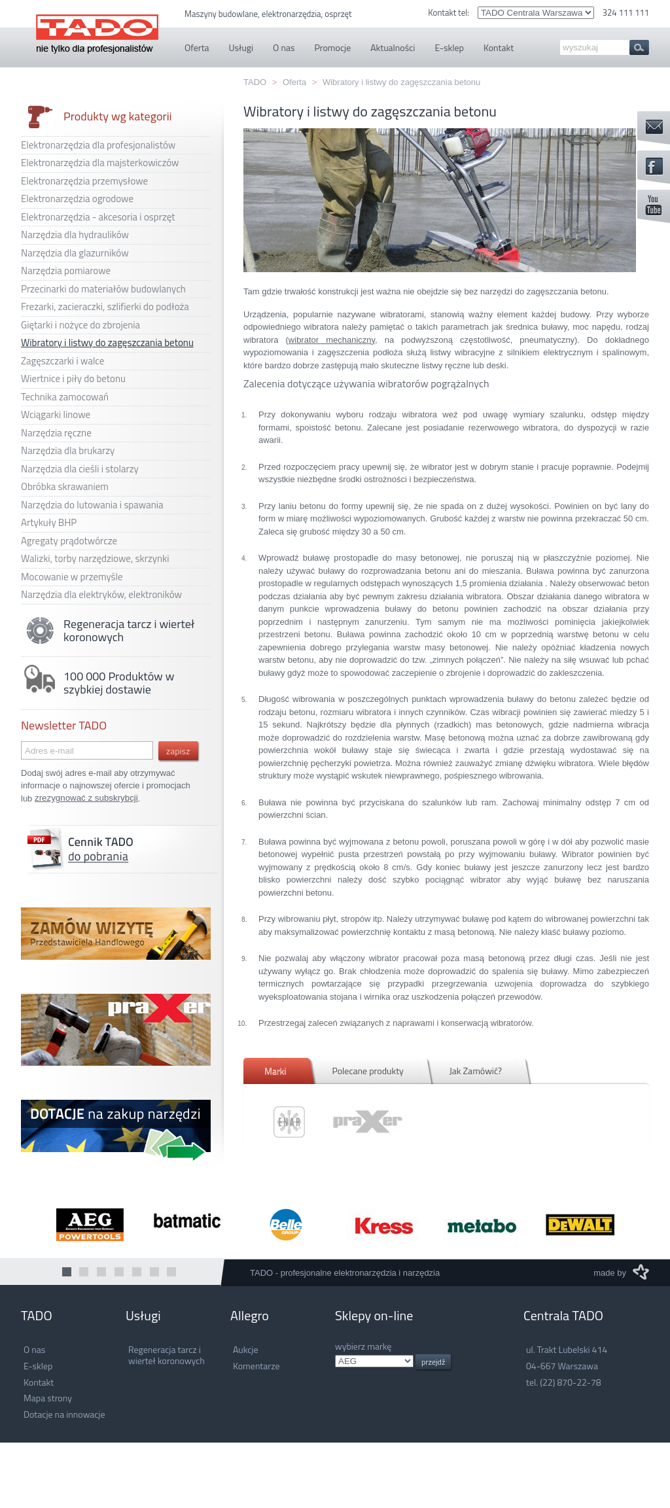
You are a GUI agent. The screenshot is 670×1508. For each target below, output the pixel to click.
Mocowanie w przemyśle (72, 576)
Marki (275, 1071)
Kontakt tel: (449, 12)
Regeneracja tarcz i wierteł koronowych (107, 630)
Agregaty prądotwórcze (69, 540)
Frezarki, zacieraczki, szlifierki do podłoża (105, 306)
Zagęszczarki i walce (62, 360)
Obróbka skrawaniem (65, 486)
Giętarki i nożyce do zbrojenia (80, 324)
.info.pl (374, 1361)
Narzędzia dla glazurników (75, 252)
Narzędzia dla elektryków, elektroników (101, 594)
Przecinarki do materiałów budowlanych (103, 288)
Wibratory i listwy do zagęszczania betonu (107, 342)
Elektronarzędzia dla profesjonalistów (98, 144)
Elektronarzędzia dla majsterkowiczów (100, 162)
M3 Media (641, 1272)
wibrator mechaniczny (332, 340)
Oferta (294, 82)
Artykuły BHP (49, 522)
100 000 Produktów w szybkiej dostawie (97, 683)
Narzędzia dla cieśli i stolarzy (80, 468)
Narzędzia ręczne (56, 432)
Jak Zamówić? (476, 1071)
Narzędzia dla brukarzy (68, 450)
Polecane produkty (367, 1071)
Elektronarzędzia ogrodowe (77, 198)
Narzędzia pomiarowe (66, 270)
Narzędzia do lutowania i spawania (92, 504)
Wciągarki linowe (55, 414)
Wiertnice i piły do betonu (73, 378)
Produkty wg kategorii (96, 116)
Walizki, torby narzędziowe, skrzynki (95, 558)
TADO (97, 27)
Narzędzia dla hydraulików (75, 234)
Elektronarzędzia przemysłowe (84, 180)
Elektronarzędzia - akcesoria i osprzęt (98, 216)
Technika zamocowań (65, 396)
